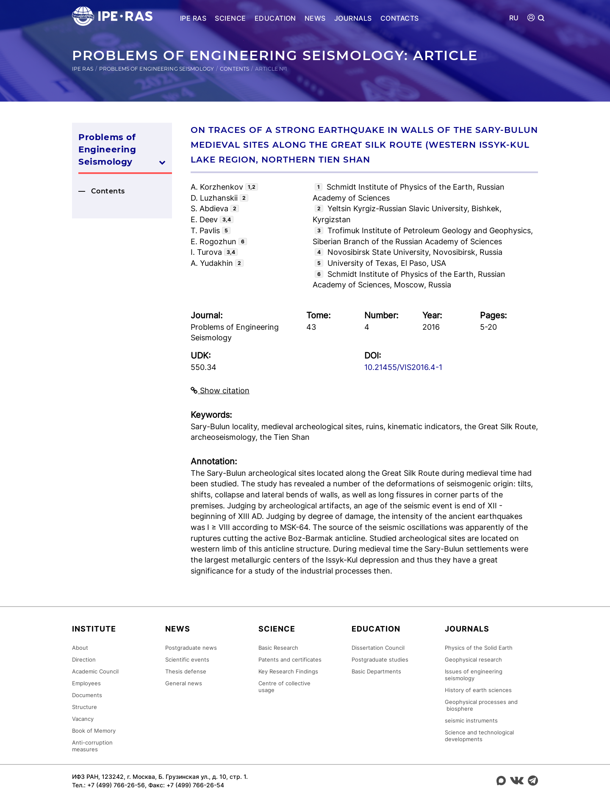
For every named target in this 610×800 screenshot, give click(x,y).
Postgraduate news (191, 647)
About (80, 647)
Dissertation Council (378, 647)
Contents (234, 69)
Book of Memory (94, 730)
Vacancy (83, 718)
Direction (84, 659)
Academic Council (95, 671)
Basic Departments (376, 671)
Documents (87, 695)
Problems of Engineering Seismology (156, 69)
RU (514, 18)
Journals (353, 18)
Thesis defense (185, 671)
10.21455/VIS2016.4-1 (403, 367)
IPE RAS (193, 18)
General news (183, 683)
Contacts (399, 18)
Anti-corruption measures (92, 746)
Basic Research (278, 647)
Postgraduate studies (380, 659)
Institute (94, 628)
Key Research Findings (288, 671)
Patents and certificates (290, 659)
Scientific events (187, 659)
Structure (84, 706)
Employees (86, 683)
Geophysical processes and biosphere (481, 705)
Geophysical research (473, 659)
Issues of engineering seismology (473, 674)
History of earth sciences (478, 690)
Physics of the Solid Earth (479, 647)
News (315, 18)
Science (230, 18)
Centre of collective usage (284, 686)
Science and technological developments (479, 735)
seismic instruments (471, 720)
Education (275, 18)
